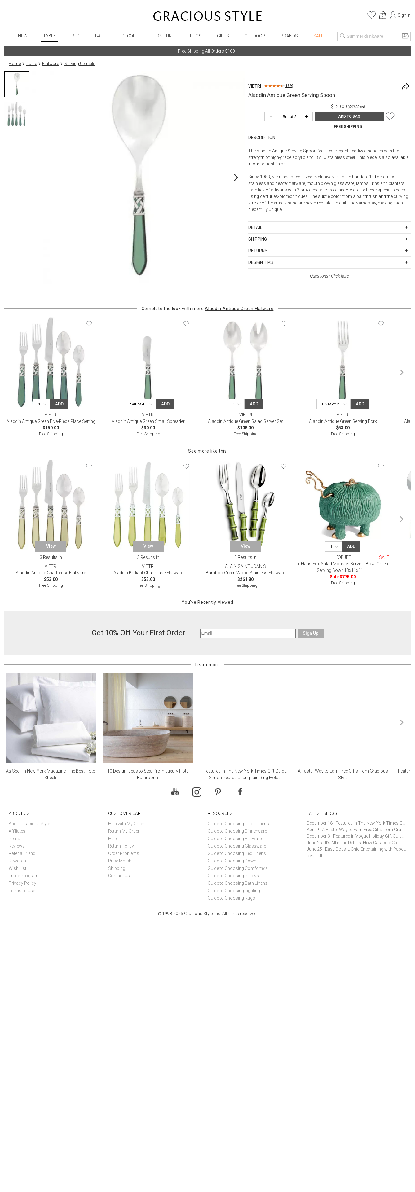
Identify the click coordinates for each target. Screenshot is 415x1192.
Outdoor (255, 35)
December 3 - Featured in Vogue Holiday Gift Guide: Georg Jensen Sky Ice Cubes (356, 836)
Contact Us (119, 875)
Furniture (162, 35)
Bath (100, 35)
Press (14, 838)
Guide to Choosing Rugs (231, 898)
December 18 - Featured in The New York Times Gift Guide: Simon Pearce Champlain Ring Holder (356, 823)
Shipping (116, 868)
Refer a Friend (22, 853)
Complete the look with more (208, 308)
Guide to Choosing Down (232, 860)
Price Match (119, 860)
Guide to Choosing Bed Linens (237, 853)
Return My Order (123, 831)
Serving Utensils (79, 63)
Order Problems (123, 853)
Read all (314, 855)
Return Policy (121, 846)
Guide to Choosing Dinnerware (237, 831)
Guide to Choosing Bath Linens (237, 883)
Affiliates (17, 831)
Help (112, 838)
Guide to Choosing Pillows (234, 875)
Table (49, 35)
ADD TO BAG (349, 116)
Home (15, 63)
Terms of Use (22, 890)
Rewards (17, 860)
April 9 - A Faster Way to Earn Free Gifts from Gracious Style (356, 829)
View (51, 546)
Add (59, 403)
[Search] (342, 36)
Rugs (195, 35)
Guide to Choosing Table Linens (238, 823)
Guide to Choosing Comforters (238, 868)
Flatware (50, 63)
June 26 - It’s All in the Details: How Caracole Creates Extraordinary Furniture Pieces (356, 842)
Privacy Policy (22, 883)
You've (207, 602)
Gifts (223, 35)
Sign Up (310, 633)
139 (288, 86)
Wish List (17, 868)
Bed (76, 35)
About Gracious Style (29, 823)
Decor (129, 35)
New (23, 35)
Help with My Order (126, 823)
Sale (318, 35)
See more (207, 451)
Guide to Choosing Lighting (234, 890)
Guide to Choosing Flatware (235, 838)
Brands (289, 35)
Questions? (329, 276)
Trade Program (23, 875)
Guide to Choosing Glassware (237, 846)
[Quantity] (290, 116)
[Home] (207, 17)
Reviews (17, 846)
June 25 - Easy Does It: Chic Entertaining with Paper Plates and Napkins (356, 849)
